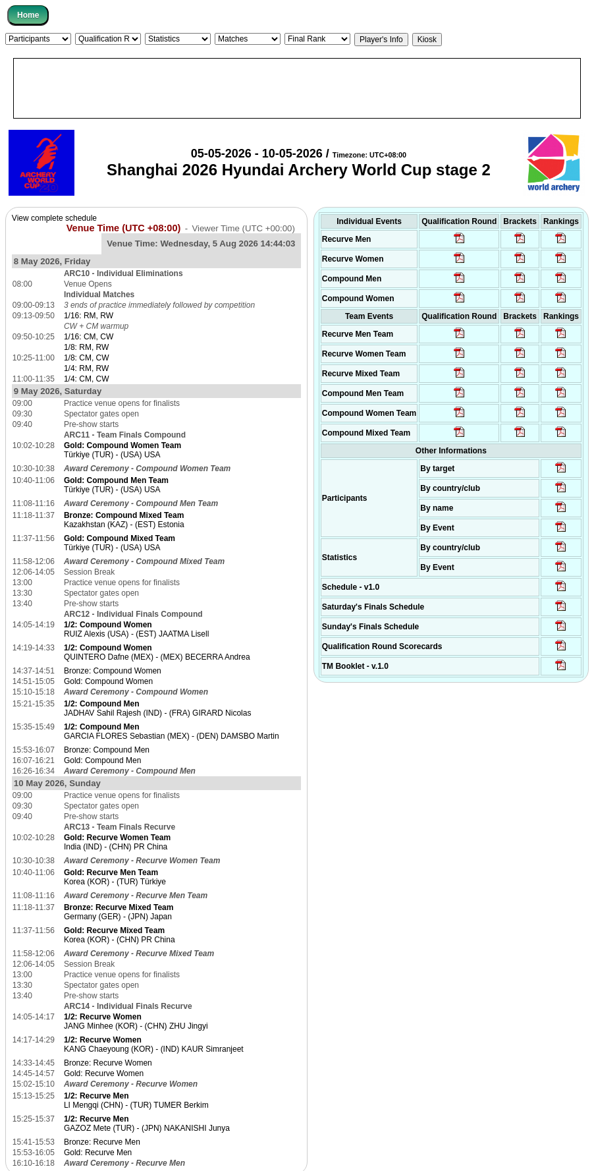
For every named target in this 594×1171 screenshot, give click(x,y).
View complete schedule (54, 218)
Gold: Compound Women (108, 681)
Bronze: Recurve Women (108, 1063)
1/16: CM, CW (88, 336)
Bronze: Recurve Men (102, 1142)
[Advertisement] (297, 88)
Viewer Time (243, 228)
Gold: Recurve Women (104, 1073)
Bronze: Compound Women (112, 670)
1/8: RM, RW (86, 347)
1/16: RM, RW (88, 315)
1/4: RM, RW (86, 368)
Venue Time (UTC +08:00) (124, 228)
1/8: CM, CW (86, 357)
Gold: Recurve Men (98, 1152)
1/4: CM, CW (86, 379)
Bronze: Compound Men (106, 750)
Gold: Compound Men (102, 760)
